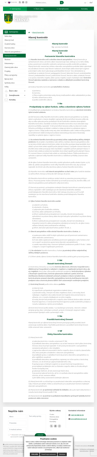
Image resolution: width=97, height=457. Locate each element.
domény (23, 450)
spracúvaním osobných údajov (20, 437)
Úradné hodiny (10, 44)
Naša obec (8, 36)
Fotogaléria (54, 419)
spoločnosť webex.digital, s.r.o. (22, 452)
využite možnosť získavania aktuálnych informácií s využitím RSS (14, 445)
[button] (15, 9)
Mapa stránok (18, 448)
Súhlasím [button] (34, 454)
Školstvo (8, 59)
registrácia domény (8, 452)
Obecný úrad (9, 40)
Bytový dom (9, 79)
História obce (54, 417)
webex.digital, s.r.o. (15, 450)
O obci (52, 414)
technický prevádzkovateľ (10, 454)
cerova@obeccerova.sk (79, 419)
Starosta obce (9, 48)
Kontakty (84, 9)
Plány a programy (11, 75)
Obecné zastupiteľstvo (13, 52)
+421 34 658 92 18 (77, 415)
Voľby (7, 87)
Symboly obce (9, 83)
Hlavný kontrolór (11, 56)
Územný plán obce (11, 67)
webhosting (6, 450)
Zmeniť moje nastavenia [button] (48, 454)
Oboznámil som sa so (20, 436)
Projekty (7, 71)
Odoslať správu (40, 436)
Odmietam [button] (62, 454)
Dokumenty (9, 63)
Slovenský (12, 2)
